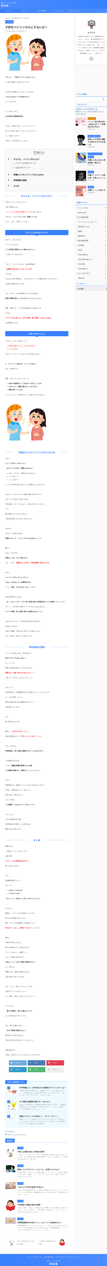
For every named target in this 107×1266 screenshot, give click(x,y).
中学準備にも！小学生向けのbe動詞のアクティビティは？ (41, 1083)
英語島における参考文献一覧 (85, 109)
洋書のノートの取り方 (95, 185)
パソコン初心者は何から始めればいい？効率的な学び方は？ (97, 124)
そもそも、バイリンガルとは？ (23, 159)
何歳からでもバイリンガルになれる (25, 173)
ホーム (8, 11)
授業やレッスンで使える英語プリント (88, 111)
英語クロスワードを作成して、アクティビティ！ (37, 1112)
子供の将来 (10, 1127)
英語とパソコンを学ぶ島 (53, 1256)
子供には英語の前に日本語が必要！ (30, 1147)
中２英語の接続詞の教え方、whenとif (33, 1097)
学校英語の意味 (18, 178)
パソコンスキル (58, 11)
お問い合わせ (80, 114)
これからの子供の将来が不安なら (29, 1182)
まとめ (14, 184)
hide (42, 152)
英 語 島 (4, 6)
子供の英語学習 (42, 11)
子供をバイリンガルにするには (16, 1130)
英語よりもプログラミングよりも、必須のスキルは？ (37, 1165)
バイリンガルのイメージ (22, 162)
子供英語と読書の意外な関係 (28, 1200)
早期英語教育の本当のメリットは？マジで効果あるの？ (38, 1218)
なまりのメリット (19, 166)
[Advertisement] (91, 78)
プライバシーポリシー (75, 11)
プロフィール (25, 11)
